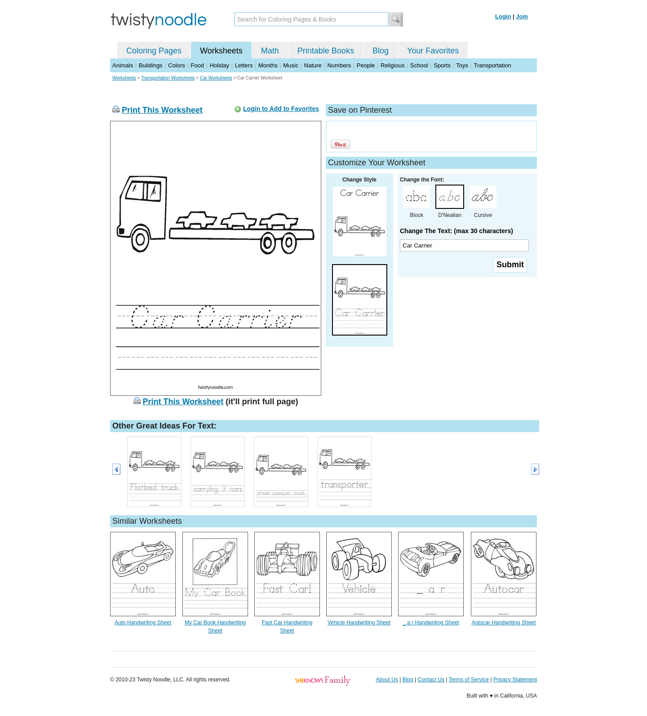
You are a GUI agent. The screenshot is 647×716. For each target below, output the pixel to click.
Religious (392, 65)
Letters (244, 65)
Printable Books (325, 50)
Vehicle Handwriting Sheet (359, 622)
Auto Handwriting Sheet (143, 622)
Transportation (492, 65)
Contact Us (431, 679)
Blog (380, 50)
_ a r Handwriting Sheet (431, 622)
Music (290, 65)
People (366, 65)
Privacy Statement (515, 679)
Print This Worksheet (162, 110)
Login (503, 16)
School (419, 65)
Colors (176, 65)
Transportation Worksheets (168, 77)
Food (197, 65)
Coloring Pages (154, 50)
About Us (387, 679)
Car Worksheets (216, 77)
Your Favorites (433, 50)
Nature (313, 65)
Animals (122, 65)
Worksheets (221, 50)
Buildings (151, 65)
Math (270, 50)
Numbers (339, 65)
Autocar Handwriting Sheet (504, 622)
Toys (462, 65)
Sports (442, 65)
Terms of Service (468, 679)
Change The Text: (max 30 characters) (456, 230)
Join (522, 16)
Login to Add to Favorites (281, 108)
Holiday (219, 65)
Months (268, 65)
